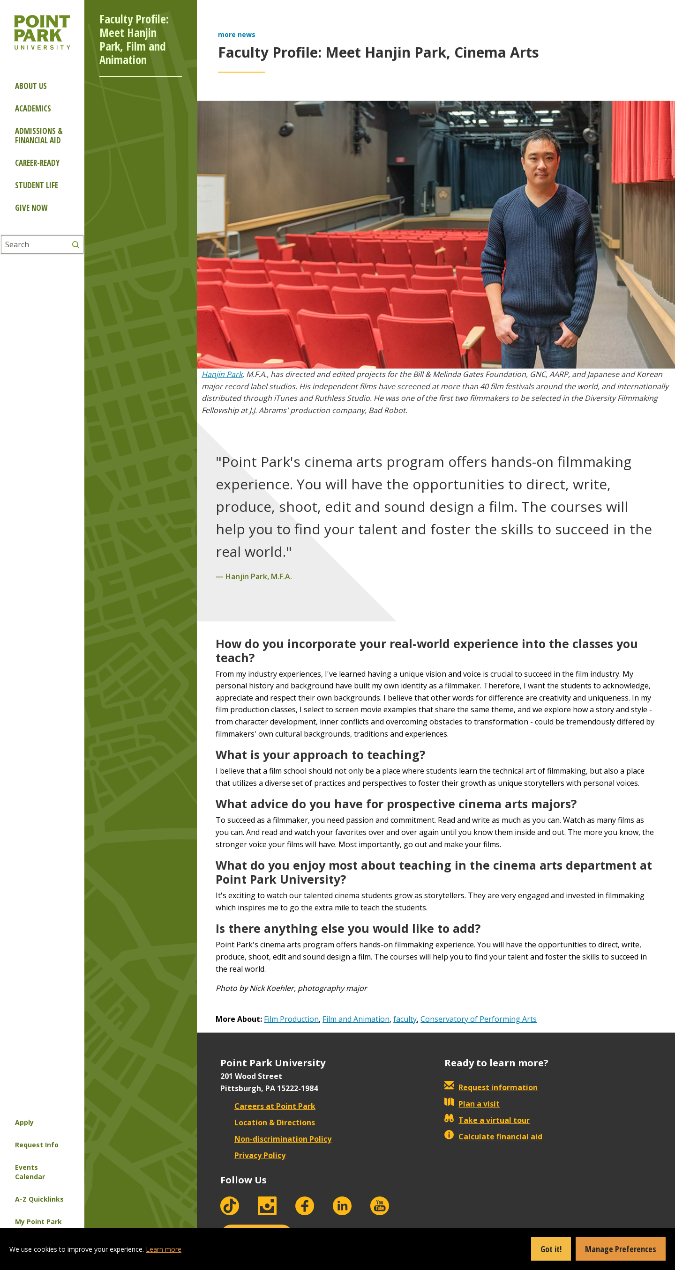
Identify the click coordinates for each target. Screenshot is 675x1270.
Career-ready (37, 162)
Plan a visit (472, 1104)
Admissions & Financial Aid (39, 136)
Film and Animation (356, 1019)
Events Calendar (30, 1172)
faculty (405, 1019)
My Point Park (38, 1221)
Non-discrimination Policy (275, 1139)
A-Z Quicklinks (39, 1199)
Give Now (31, 207)
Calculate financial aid (493, 1136)
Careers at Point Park (267, 1106)
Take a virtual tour (487, 1120)
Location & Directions (267, 1122)
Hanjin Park (222, 374)
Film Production (291, 1019)
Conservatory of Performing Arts (478, 1019)
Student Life (36, 185)
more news (236, 34)
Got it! (551, 1249)
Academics (33, 108)
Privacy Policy (252, 1155)
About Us (31, 86)
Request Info (37, 1144)
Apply (24, 1122)
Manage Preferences (620, 1249)
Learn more (163, 1249)
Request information (491, 1087)
